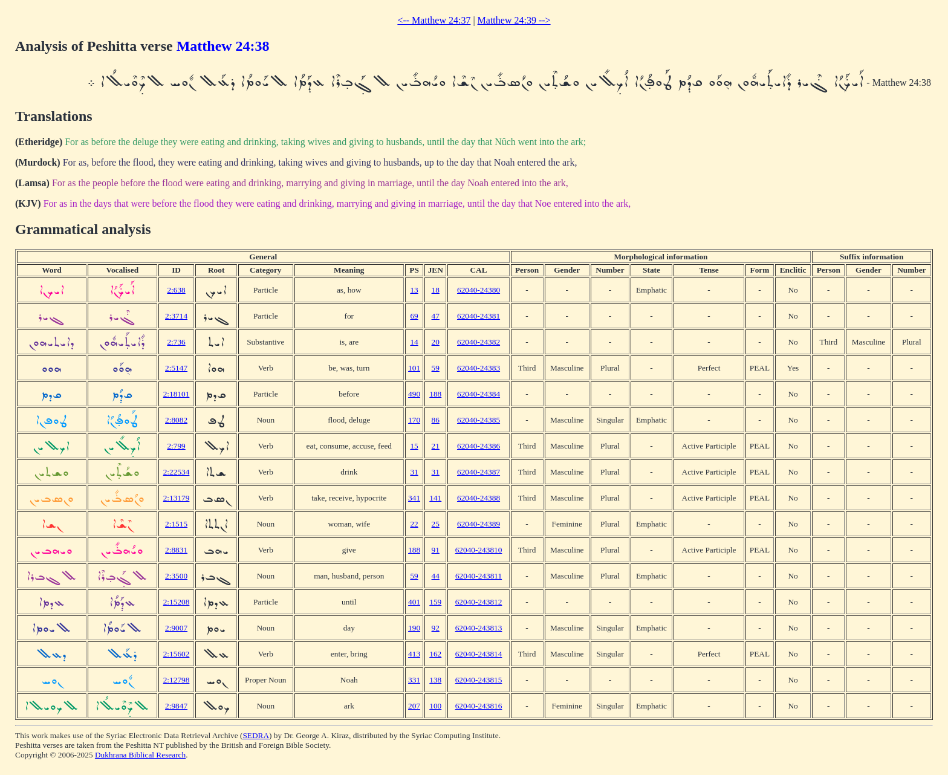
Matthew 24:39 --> (514, 20)
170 (414, 419)
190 (414, 627)
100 (435, 705)
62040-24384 (478, 393)
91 (436, 549)
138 (435, 679)
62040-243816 (478, 705)
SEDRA (255, 735)
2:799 (176, 445)
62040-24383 (478, 367)
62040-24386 (478, 445)
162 (435, 653)
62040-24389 (478, 523)
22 (414, 523)
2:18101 (176, 393)
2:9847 (176, 705)
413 (414, 653)
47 (436, 315)
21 (436, 445)
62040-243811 (478, 575)
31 (414, 471)
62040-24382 (478, 341)
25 (436, 523)
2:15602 (176, 653)
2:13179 (176, 497)
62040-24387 (478, 471)
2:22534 (176, 471)
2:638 (176, 289)
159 (435, 601)
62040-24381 (478, 315)
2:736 (176, 341)
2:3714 (176, 315)
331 (414, 679)
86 (436, 419)
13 (414, 289)
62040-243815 (478, 679)
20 (436, 341)
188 (435, 393)
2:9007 (176, 627)
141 (435, 497)
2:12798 (176, 679)
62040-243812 (478, 601)
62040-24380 (478, 289)
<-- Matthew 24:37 (433, 20)
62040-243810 (478, 549)
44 (436, 575)
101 (414, 367)
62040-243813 (478, 627)
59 (436, 367)
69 (414, 315)
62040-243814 (478, 653)
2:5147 (176, 367)
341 (414, 497)
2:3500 (176, 575)
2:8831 (176, 549)
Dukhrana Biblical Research (140, 754)
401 (414, 601)
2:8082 (176, 419)
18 (436, 289)
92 (436, 627)
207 (414, 705)
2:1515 (176, 523)
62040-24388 (478, 497)
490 (414, 393)
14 (414, 341)
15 (414, 445)
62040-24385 (478, 419)
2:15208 (176, 601)
